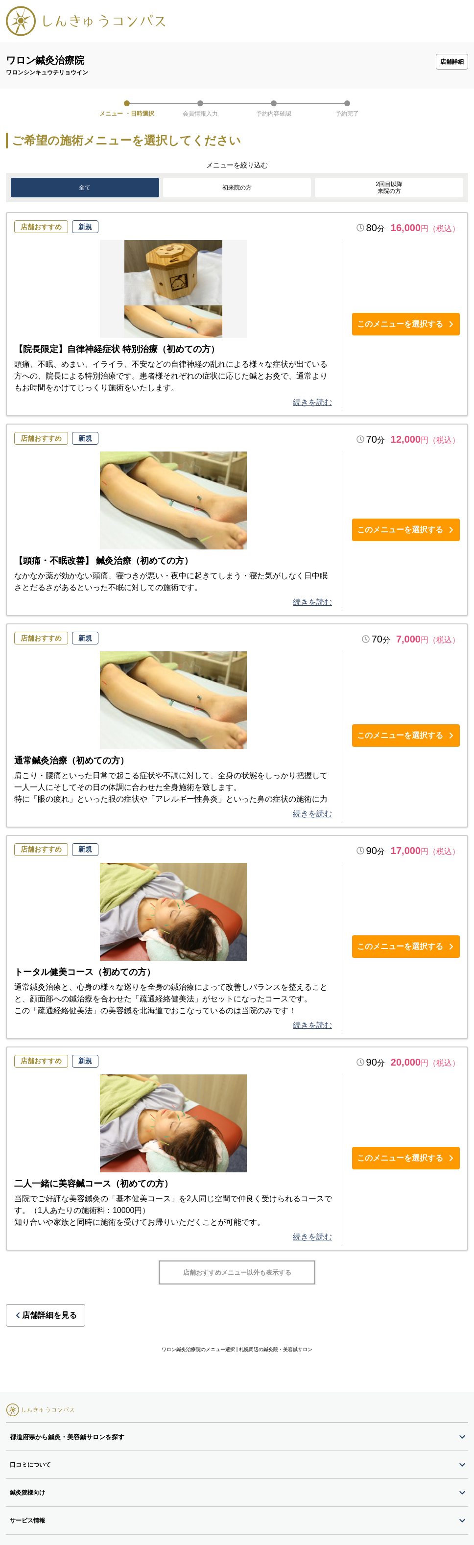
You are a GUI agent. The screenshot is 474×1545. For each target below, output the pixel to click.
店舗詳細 (452, 61)
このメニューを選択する (406, 324)
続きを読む (312, 402)
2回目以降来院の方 (389, 187)
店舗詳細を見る (45, 1294)
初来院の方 (237, 187)
